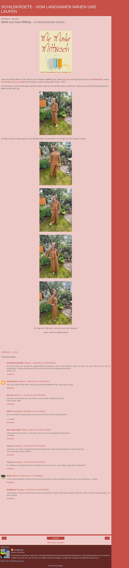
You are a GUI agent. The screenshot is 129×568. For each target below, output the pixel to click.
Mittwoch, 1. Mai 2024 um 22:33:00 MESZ (29, 395)
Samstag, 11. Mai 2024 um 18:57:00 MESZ (33, 490)
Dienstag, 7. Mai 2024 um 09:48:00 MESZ (29, 462)
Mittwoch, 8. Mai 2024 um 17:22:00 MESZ (27, 476)
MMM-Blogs (98, 79)
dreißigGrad (11, 490)
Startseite (56, 538)
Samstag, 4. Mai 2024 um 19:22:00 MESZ (29, 446)
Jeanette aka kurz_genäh (14, 82)
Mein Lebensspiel (14, 430)
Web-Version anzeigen (55, 543)
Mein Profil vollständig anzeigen (12, 561)
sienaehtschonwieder (15, 363)
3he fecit (10, 395)
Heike (9, 411)
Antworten (10, 374)
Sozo (68, 79)
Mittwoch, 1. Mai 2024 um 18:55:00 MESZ (39, 363)
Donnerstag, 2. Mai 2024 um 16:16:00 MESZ (28, 411)
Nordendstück (12, 381)
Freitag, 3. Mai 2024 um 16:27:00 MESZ (36, 430)
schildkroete (18, 550)
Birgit (9, 476)
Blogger (60, 566)
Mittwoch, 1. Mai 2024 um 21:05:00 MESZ (34, 381)
